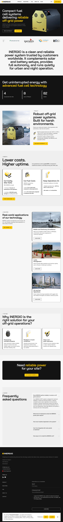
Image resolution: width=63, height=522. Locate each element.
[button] (40, 517)
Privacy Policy (30, 517)
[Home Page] (6, 1)
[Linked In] (3, 477)
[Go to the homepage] (7, 453)
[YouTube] (5, 477)
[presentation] (40, 503)
